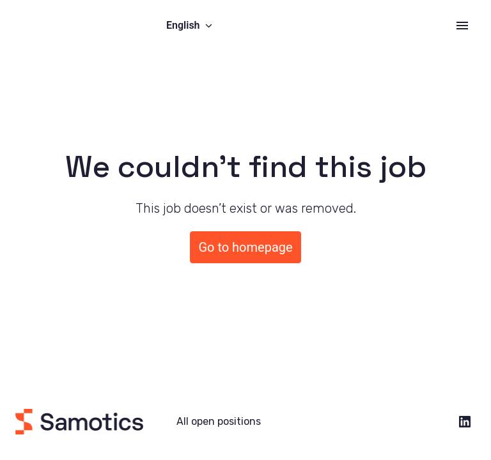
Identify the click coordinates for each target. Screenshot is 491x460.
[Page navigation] (462, 25)
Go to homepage (245, 247)
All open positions (218, 421)
